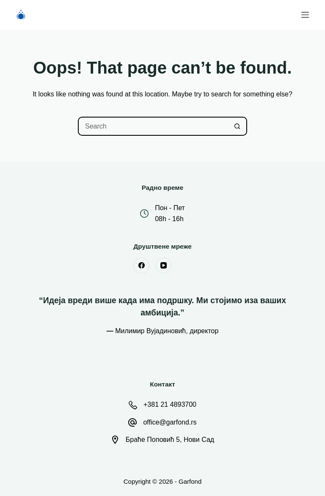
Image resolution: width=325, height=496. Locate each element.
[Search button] (237, 126)
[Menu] (305, 15)
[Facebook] (141, 266)
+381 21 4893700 (169, 404)
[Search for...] (153, 126)
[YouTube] (164, 266)
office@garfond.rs (169, 422)
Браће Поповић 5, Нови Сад (170, 439)
